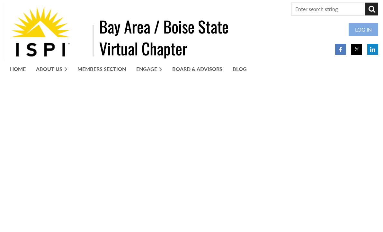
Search (371, 9)
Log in (363, 29)
